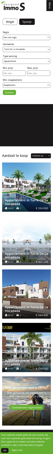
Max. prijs (32, 67)
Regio (6, 32)
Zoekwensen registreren (26, 407)
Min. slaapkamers (12, 79)
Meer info (17, 450)
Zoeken (9, 92)
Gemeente (8, 44)
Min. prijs (8, 67)
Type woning (10, 56)
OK (4, 450)
